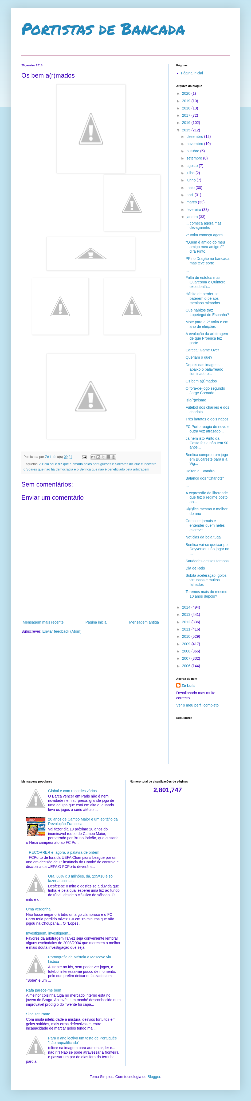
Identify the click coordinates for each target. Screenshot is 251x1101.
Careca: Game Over (202, 350)
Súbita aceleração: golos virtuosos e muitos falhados (206, 580)
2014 (186, 607)
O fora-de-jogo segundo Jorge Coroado (205, 390)
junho (191, 180)
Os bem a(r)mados (201, 381)
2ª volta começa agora (204, 235)
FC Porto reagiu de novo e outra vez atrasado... (207, 428)
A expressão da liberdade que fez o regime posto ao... (207, 497)
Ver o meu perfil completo (197, 705)
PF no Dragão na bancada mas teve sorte (207, 260)
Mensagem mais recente (43, 622)
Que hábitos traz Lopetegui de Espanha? (207, 312)
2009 (186, 644)
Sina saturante (38, 1014)
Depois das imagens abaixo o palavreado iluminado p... (204, 369)
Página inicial (96, 622)
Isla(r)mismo (196, 400)
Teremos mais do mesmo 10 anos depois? (206, 594)
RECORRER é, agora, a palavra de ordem (64, 852)
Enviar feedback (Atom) (61, 631)
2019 (186, 101)
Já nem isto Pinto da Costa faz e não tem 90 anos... (207, 443)
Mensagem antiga (144, 622)
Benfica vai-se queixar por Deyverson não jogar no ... (207, 549)
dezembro (195, 136)
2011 (186, 629)
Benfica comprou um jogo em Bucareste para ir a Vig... (207, 459)
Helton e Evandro (200, 471)
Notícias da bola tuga (203, 537)
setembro (194, 158)
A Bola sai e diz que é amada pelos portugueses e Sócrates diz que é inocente (97, 464)
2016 (186, 122)
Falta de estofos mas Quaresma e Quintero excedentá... (206, 282)
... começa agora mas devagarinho (204, 225)
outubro (193, 151)
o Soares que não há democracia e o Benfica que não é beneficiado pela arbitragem (86, 469)
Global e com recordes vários (72, 791)
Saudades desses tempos (207, 561)
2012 (186, 622)
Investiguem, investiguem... (49, 933)
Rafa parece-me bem (43, 990)
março (192, 202)
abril (190, 195)
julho (190, 173)
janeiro (192, 217)
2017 (186, 115)
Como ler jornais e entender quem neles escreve (205, 525)
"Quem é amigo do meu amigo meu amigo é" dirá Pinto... (205, 246)
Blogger (153, 1077)
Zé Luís (188, 686)
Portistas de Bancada (103, 28)
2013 (186, 614)
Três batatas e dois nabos (207, 419)
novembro (195, 144)
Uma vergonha (38, 909)
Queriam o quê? (199, 357)
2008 (186, 651)
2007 (186, 658)
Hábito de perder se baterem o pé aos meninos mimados (203, 298)
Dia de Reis (195, 568)
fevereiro (194, 209)
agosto (192, 166)
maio (190, 187)
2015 (186, 130)
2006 (186, 666)
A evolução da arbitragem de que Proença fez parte (207, 338)
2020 (186, 93)
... (187, 270)
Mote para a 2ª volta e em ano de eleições (207, 324)
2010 (186, 636)
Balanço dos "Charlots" (205, 478)
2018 (186, 108)
